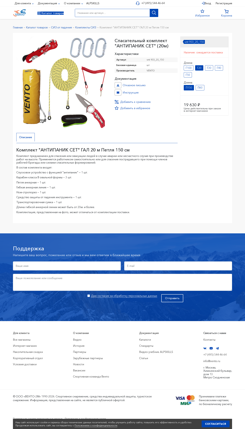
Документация (48, 3)
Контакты (209, 339)
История (78, 345)
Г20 (199, 68)
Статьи (143, 358)
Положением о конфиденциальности (96, 425)
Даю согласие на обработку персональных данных (124, 295)
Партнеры (79, 352)
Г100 (189, 68)
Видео (77, 339)
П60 (200, 87)
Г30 (209, 68)
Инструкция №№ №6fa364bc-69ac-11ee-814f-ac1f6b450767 (118, 93)
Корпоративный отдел (28, 358)
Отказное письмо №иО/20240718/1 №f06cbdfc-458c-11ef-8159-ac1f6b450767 (118, 85)
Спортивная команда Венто (91, 376)
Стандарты (146, 345)
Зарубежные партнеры (88, 358)
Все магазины (21, 339)
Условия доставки (25, 364)
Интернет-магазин (25, 345)
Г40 (219, 68)
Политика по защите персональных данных (41, 418)
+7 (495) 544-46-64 (151, 3)
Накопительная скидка (28, 352)
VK (204, 348)
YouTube (211, 348)
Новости (78, 364)
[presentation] (39, 300)
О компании (72, 3)
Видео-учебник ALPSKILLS (156, 352)
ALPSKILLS (92, 3)
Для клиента (23, 3)
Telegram (217, 348)
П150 (189, 87)
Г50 (188, 74)
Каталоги (145, 339)
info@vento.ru (211, 361)
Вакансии (79, 370)
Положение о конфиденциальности (95, 418)
